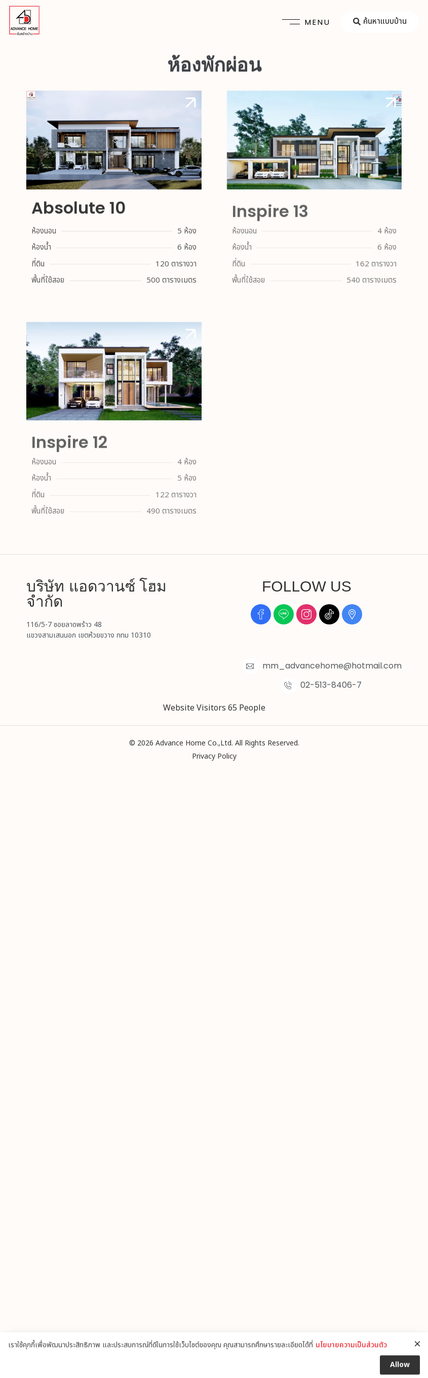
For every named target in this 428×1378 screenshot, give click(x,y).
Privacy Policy (214, 756)
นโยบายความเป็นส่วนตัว (351, 1361)
